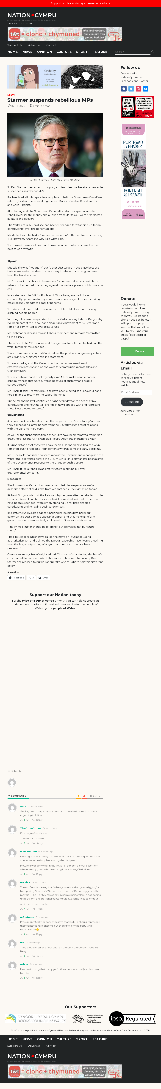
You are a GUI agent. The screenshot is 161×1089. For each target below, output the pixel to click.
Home (12, 52)
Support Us (14, 45)
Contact (51, 45)
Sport (82, 52)
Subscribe (132, 402)
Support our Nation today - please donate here (80, 3)
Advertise (34, 45)
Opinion (44, 52)
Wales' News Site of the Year (19, 23)
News (27, 52)
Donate (139, 351)
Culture (64, 52)
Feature (99, 52)
